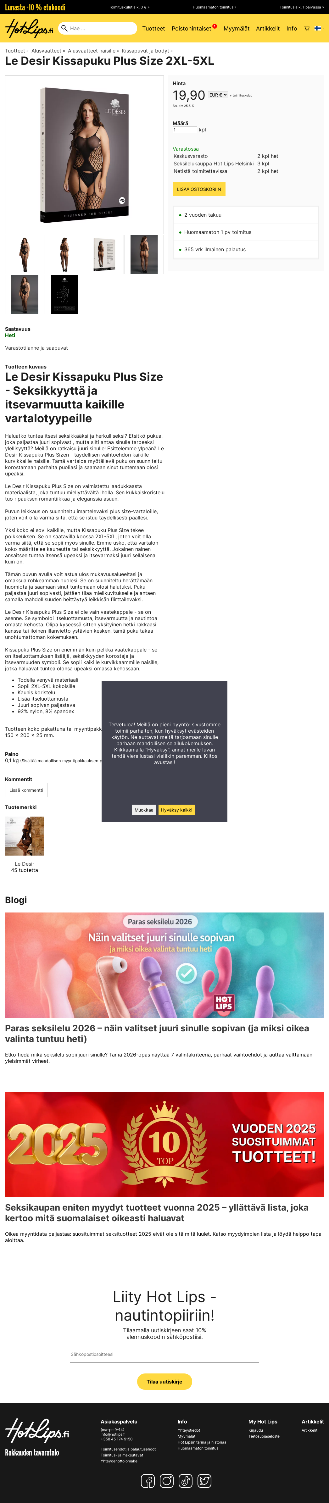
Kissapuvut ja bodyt (147, 50)
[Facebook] (149, 1481)
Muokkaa (144, 810)
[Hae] (97, 28)
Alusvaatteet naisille (93, 50)
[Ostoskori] (306, 28)
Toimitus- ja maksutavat (122, 1455)
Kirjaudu (255, 1430)
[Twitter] (206, 1481)
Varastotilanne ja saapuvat (36, 348)
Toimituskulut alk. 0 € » (129, 7)
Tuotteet (153, 28)
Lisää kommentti (26, 790)
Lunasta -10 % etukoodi (35, 7)
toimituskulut (242, 95)
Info (292, 28)
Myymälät (237, 28)
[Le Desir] (24, 850)
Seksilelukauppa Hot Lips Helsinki (214, 163)
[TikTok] (187, 1481)
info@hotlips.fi (113, 1434)
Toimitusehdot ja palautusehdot (128, 1449)
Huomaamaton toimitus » (214, 7)
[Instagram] (168, 1481)
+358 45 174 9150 (117, 1439)
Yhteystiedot (189, 1430)
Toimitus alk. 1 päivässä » (302, 7)
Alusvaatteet (48, 50)
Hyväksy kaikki (176, 810)
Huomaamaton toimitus (198, 1448)
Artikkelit (268, 28)
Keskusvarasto (191, 156)
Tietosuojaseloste (264, 1436)
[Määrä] (185, 129)
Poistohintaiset (191, 28)
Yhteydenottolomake (119, 1461)
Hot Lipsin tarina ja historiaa (202, 1442)
